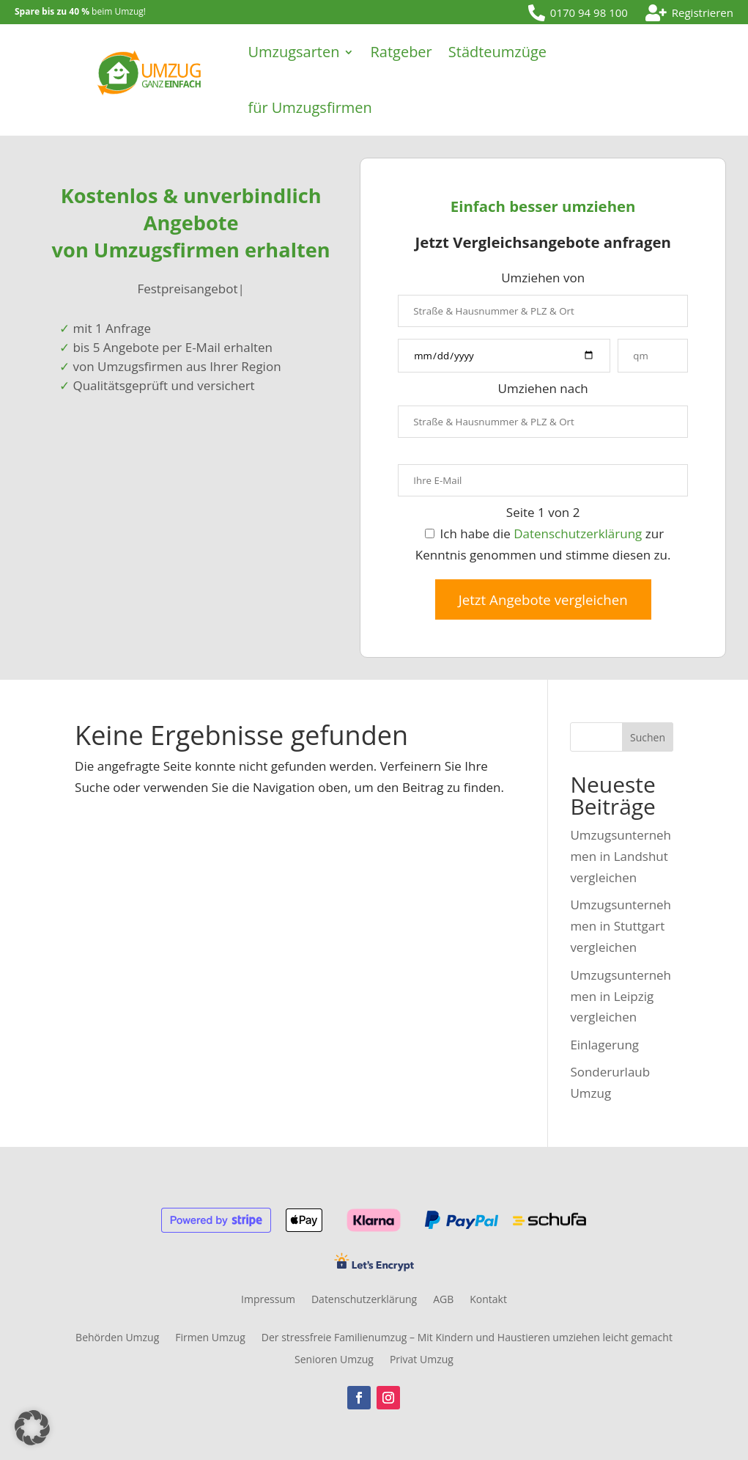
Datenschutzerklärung (578, 533)
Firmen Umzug (210, 1338)
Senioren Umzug (334, 1360)
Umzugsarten (293, 52)
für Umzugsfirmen (309, 107)
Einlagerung (604, 1044)
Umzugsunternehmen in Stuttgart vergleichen (620, 925)
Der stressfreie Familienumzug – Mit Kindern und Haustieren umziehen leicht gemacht (467, 1338)
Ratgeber (401, 52)
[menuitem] (578, 12)
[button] (32, 1427)
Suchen (647, 737)
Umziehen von (543, 277)
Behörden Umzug (117, 1338)
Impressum (268, 1300)
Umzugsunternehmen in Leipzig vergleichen (620, 996)
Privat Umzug (421, 1360)
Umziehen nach (543, 388)
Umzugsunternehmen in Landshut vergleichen (620, 856)
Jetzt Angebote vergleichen (543, 599)
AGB (443, 1300)
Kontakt (488, 1300)
